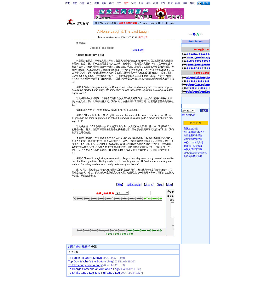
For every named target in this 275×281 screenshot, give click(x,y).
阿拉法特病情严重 (193, 139)
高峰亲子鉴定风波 (193, 146)
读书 (148, 3)
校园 (155, 3)
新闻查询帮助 (188, 114)
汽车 (119, 3)
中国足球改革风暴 (193, 149)
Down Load (137, 50)
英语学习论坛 (133, 184)
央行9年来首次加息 (193, 142)
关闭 (169, 184)
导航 (192, 3)
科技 (111, 3)
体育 (82, 3)
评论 (119, 184)
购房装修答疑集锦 (193, 156)
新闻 (74, 3)
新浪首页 (99, 23)
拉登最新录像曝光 (193, 135)
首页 (67, 3)
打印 (160, 184)
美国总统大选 (191, 128)
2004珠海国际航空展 (194, 132)
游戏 (133, 3)
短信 (170, 3)
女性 (141, 3)
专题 (93, 246)
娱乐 (89, 3)
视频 (97, 3)
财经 (104, 3)
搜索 (185, 3)
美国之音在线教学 (78, 246)
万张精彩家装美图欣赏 (195, 153)
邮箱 (177, 3)
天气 (163, 3)
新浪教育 (111, 23)
